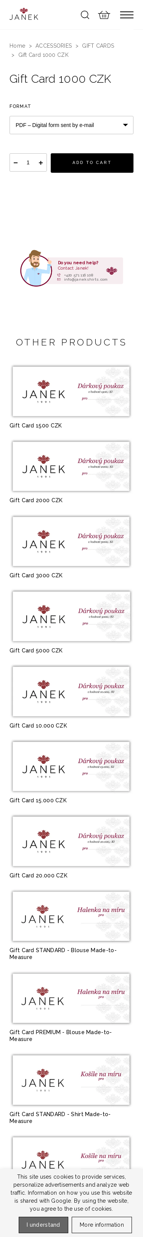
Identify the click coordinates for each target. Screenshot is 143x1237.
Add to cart (92, 162)
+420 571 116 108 (78, 275)
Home (17, 46)
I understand (43, 1225)
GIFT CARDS (98, 46)
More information (102, 1225)
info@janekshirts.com (86, 279)
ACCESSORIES (53, 46)
